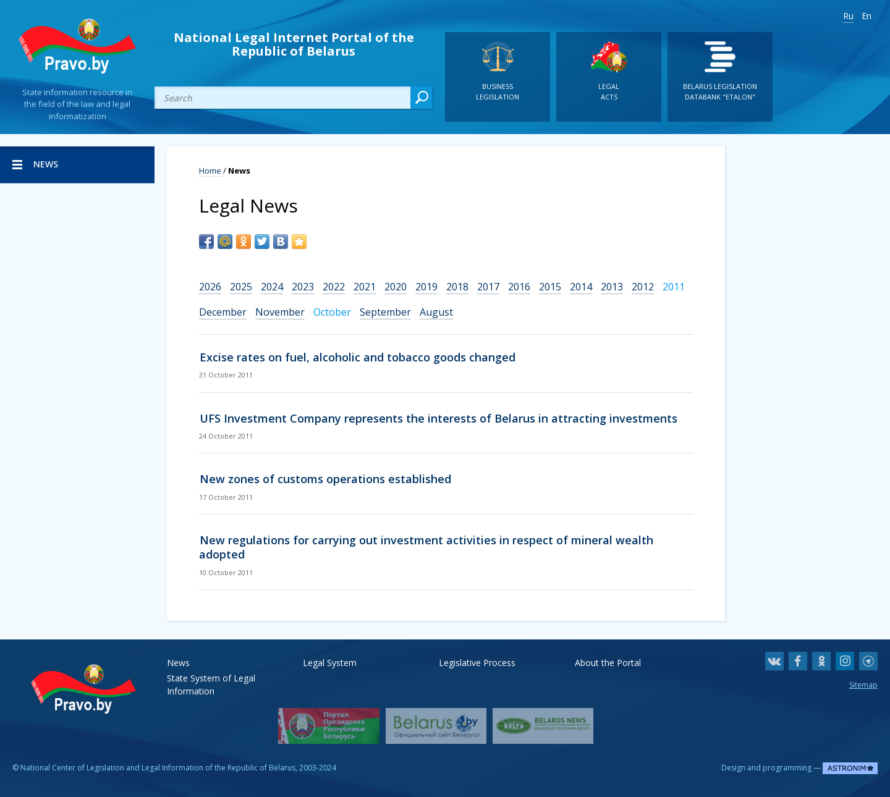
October (332, 312)
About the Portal (608, 662)
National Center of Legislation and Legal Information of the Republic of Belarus (157, 767)
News (178, 662)
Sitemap (863, 685)
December (223, 312)
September (385, 312)
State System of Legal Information (211, 678)
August (436, 312)
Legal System (330, 662)
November (280, 312)
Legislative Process (477, 662)
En (866, 16)
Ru (848, 16)
